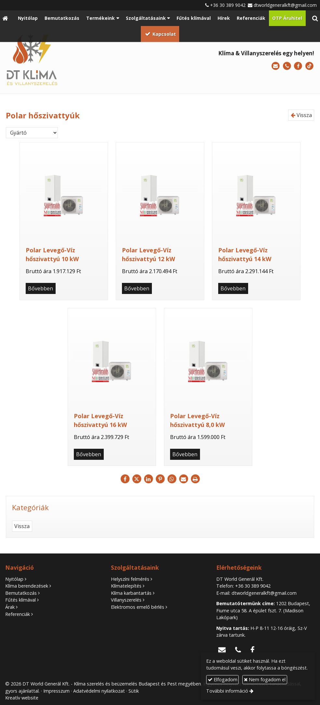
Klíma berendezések (26, 586)
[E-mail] (275, 66)
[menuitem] (27, 18)
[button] (315, 18)
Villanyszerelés (126, 600)
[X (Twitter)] (136, 479)
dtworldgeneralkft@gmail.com (285, 5)
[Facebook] (298, 66)
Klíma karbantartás (131, 593)
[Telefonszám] (287, 66)
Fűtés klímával (20, 600)
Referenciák (17, 614)
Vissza (301, 115)
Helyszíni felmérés (130, 579)
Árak (10, 607)
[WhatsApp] (172, 479)
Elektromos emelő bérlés (137, 607)
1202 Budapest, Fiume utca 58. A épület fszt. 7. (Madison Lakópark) (263, 610)
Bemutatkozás (21, 593)
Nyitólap (14, 579)
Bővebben (40, 288)
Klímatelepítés (126, 586)
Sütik (133, 691)
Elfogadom (222, 679)
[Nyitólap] (5, 18)
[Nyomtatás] (195, 479)
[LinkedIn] (148, 479)
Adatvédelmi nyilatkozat (99, 691)
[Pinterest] (160, 479)
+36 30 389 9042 (228, 5)
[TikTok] (309, 66)
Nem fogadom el (265, 679)
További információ (227, 691)
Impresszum (56, 691)
